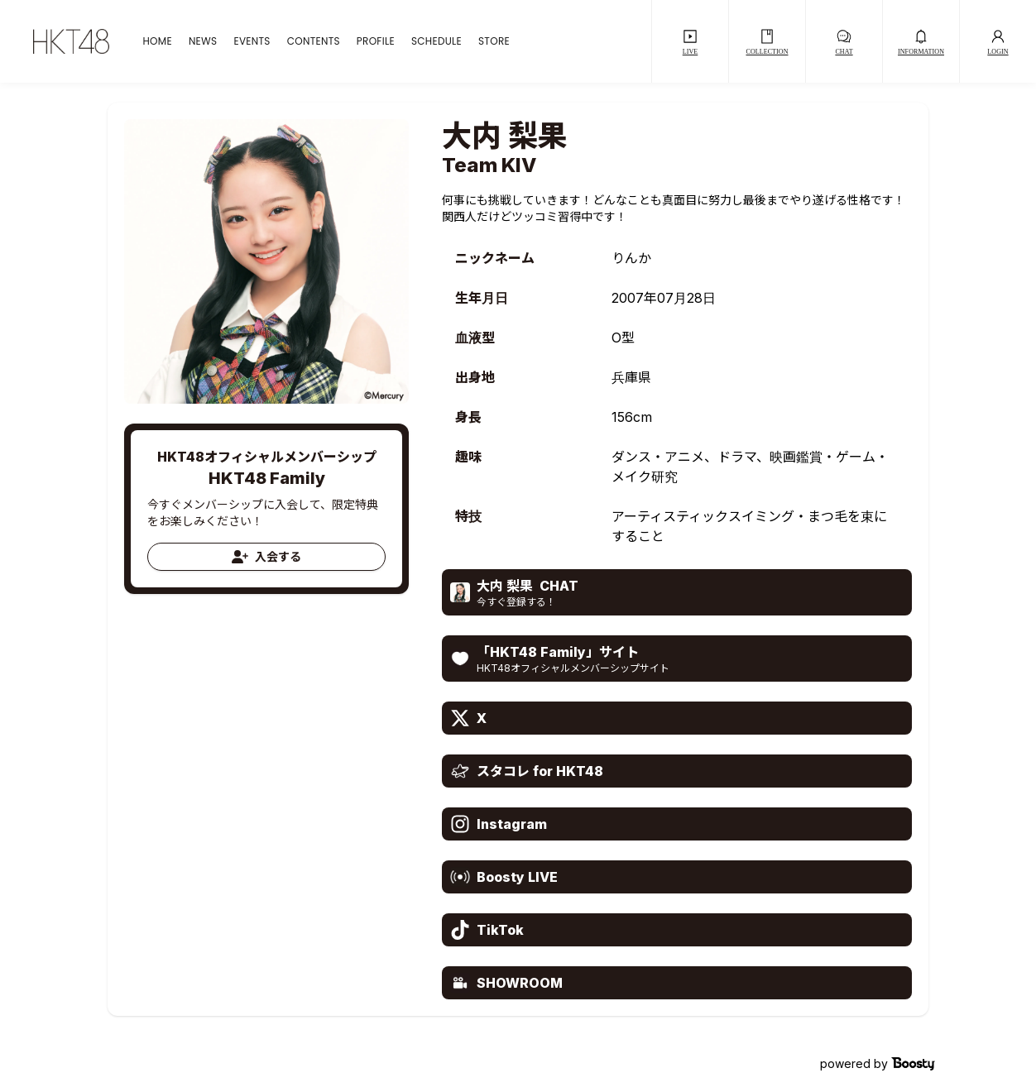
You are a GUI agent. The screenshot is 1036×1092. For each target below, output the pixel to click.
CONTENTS (313, 41)
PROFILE (376, 41)
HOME (156, 41)
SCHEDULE (436, 41)
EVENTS (251, 41)
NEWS (203, 41)
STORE (494, 41)
